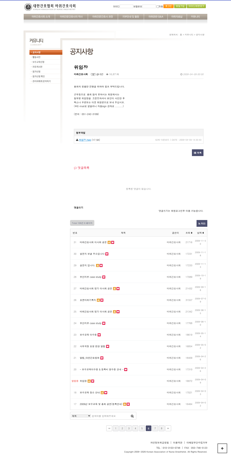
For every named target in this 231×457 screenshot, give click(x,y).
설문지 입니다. (87, 265)
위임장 (83, 380)
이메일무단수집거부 (197, 442)
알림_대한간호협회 (90, 357)
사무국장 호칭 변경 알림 (92, 346)
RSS (201, 223)
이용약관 (177, 442)
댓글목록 (81, 168)
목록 (198, 152)
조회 (189, 232)
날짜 (200, 232)
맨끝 (168, 428)
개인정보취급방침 (159, 442)
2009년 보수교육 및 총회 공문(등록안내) (101, 404)
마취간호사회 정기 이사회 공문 (96, 288)
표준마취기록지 (88, 300)
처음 (109, 428)
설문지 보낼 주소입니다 (92, 253)
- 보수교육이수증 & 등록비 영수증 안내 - (102, 369)
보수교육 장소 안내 (90, 392)
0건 (100, 74)
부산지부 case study (90, 276)
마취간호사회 (81, 74)
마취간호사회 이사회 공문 (93, 242)
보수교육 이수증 (88, 334)
